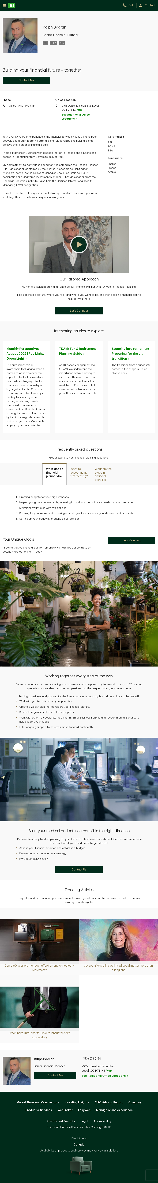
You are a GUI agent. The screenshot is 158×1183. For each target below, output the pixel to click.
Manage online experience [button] (114, 1110)
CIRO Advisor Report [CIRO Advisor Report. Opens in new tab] (109, 1102)
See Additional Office (76, 116)
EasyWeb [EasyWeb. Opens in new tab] (84, 1110)
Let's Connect (79, 310)
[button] (79, 244)
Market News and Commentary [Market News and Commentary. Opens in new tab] (38, 1102)
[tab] (54, 474)
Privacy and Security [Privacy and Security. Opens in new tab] (61, 1121)
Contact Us (79, 869)
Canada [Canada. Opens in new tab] (79, 1144)
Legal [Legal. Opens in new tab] (84, 1121)
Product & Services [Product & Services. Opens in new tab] (38, 1110)
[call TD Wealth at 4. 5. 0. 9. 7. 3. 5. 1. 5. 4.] (129, 5)
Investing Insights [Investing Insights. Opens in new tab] (77, 1102)
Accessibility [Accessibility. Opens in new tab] (102, 1121)
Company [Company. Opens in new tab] (135, 1102)
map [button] (79, 110)
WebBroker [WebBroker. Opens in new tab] (65, 1110)
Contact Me (26, 80)
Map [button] (109, 1070)
